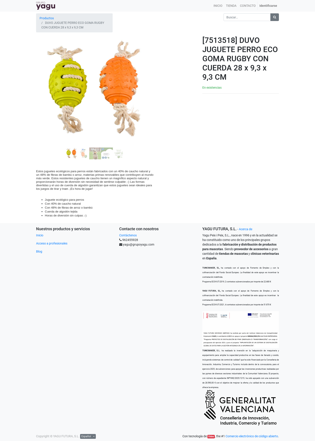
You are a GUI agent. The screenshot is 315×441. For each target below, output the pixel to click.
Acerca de (245, 229)
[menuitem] (218, 6)
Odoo (211, 436)
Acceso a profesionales (51, 243)
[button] (45, 79)
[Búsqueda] (274, 17)
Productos (47, 18)
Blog (39, 251)
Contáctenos (128, 235)
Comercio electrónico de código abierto (252, 436)
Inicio (39, 235)
